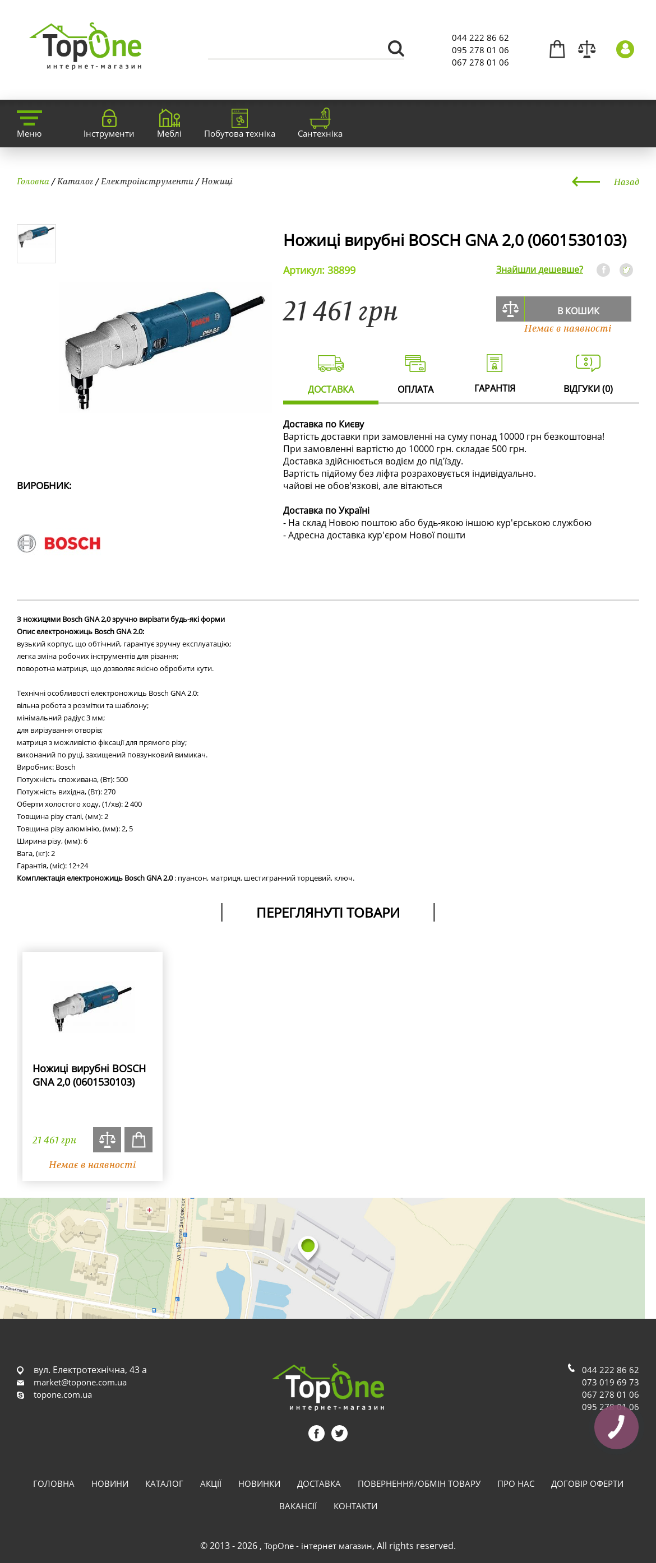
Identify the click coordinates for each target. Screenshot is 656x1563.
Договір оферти (587, 1483)
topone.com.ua (63, 1394)
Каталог (75, 181)
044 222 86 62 (480, 37)
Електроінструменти (147, 181)
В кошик (578, 311)
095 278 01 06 (480, 49)
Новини (109, 1483)
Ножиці (217, 181)
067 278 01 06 (480, 62)
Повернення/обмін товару (419, 1483)
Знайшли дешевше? (539, 269)
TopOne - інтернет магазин (318, 1545)
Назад (626, 181)
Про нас (515, 1483)
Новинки (259, 1483)
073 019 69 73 (610, 1382)
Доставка (319, 1483)
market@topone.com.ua (80, 1382)
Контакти (355, 1505)
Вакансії (298, 1505)
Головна (33, 181)
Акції (210, 1483)
